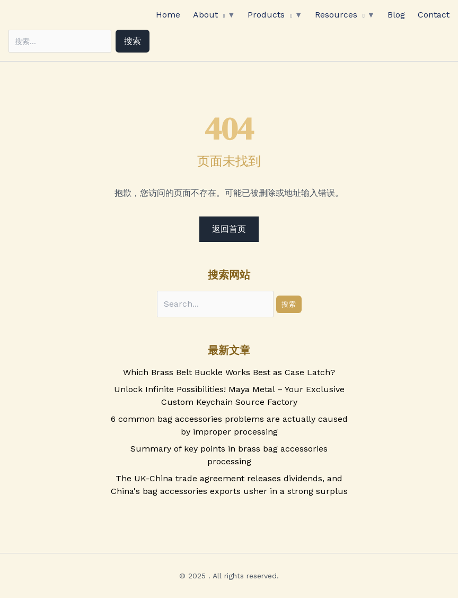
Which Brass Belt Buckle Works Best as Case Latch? (229, 372)
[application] (221, 15)
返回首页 (229, 229)
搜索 (132, 41)
